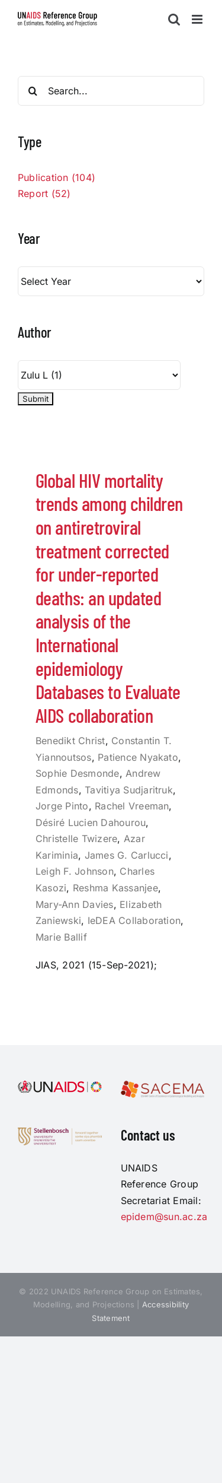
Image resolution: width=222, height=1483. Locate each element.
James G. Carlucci (127, 855)
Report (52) (44, 193)
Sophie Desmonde (78, 773)
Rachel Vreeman (132, 806)
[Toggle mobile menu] (198, 19)
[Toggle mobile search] (174, 19)
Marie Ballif (61, 937)
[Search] (32, 91)
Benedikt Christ (70, 741)
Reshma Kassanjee (115, 888)
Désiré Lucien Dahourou (91, 822)
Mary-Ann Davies (75, 904)
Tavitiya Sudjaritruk (129, 790)
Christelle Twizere (76, 838)
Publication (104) (56, 177)
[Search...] (111, 91)
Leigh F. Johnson (75, 871)
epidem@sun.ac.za (164, 1216)
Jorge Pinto (62, 806)
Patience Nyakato (138, 757)
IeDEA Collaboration (134, 920)
